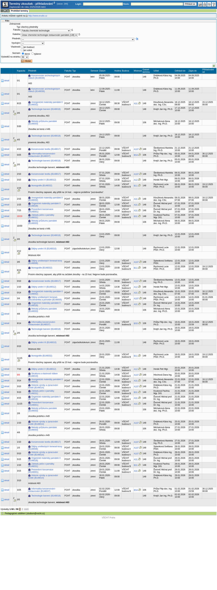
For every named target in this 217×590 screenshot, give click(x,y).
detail (6, 80)
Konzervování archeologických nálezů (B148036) (44, 76)
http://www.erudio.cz (37, 16)
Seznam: (16, 53)
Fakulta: (17, 30)
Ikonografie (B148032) (41, 185)
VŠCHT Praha (108, 517)
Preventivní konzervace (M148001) (40, 210)
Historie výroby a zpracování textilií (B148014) (43, 386)
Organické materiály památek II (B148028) (44, 204)
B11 (135, 186)
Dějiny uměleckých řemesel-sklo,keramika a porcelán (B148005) (45, 298)
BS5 (136, 323)
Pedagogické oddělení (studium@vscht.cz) (25, 513)
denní (27, 54)
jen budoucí (29, 47)
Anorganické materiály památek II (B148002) (45, 103)
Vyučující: (16, 43)
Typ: (19, 27)
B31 (135, 216)
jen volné (28, 50)
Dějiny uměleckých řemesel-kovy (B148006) (45, 262)
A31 (135, 103)
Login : (78, 4)
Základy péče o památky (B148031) (41, 216)
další (26, 509)
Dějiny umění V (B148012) (43, 180)
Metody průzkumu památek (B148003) (42, 122)
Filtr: (7, 21)
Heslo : (126, 4)
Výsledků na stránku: (11, 57)
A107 (136, 149)
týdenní (37, 54)
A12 (135, 180)
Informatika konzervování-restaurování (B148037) (42, 154)
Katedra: (17, 34)
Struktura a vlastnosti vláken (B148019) (43, 374)
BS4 (136, 155)
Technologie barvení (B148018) (46, 109)
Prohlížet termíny (19, 11)
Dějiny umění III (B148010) (44, 248)
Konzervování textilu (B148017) (46, 149)
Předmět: (16, 38)
